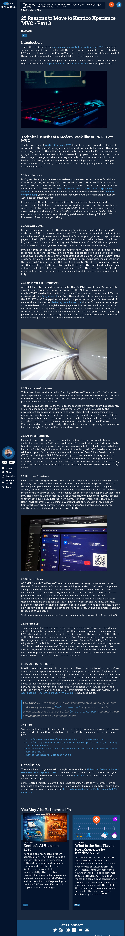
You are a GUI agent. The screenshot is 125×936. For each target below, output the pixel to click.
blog (24, 35)
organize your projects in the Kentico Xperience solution (66, 190)
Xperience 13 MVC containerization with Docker (47, 693)
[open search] (118, 4)
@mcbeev (79, 775)
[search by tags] (6, 487)
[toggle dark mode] (6, 3)
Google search (49, 296)
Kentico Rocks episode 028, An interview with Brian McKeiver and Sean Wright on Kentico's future (71, 750)
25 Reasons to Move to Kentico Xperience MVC (78, 47)
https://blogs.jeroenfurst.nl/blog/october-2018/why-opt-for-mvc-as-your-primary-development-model (72, 744)
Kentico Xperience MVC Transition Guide (48, 754)
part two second (78, 63)
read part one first (54, 63)
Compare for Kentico (82, 711)
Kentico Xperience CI (68, 707)
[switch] (111, 4)
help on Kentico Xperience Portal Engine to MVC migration (69, 790)
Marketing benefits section (66, 302)
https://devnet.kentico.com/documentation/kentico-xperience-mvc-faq (65, 739)
